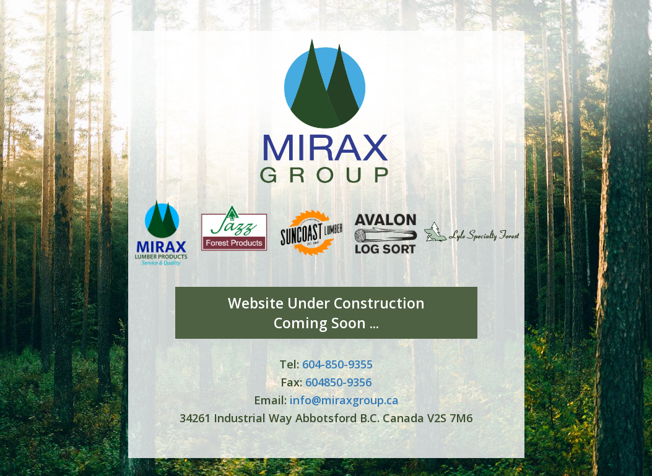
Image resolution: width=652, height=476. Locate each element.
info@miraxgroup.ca (344, 400)
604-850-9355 (337, 364)
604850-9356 (338, 382)
